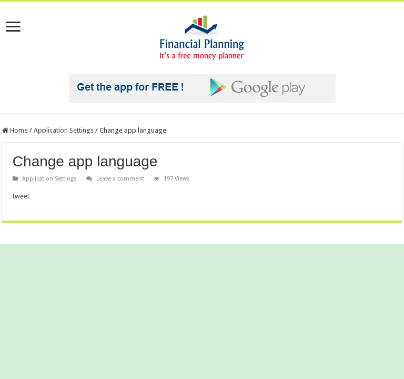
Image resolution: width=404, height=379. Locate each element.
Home (15, 130)
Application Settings (64, 130)
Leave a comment (120, 178)
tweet (21, 196)
